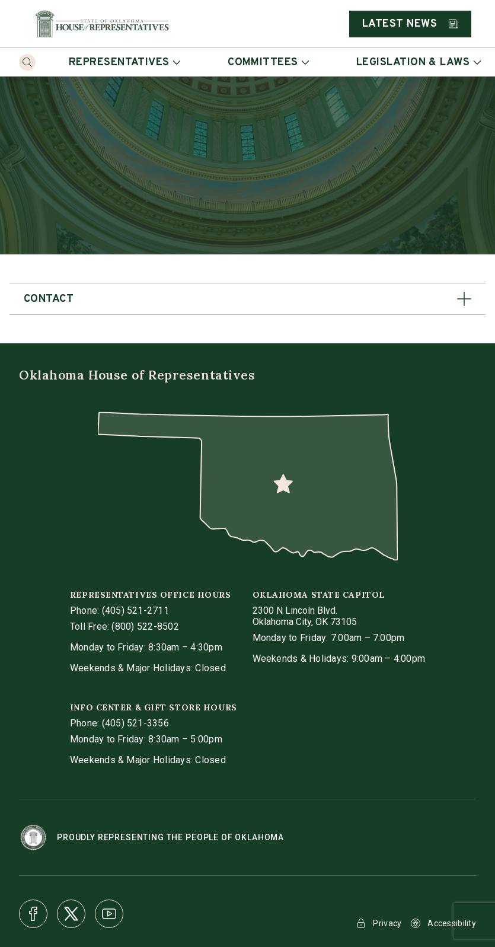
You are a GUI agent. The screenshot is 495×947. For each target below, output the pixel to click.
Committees (268, 62)
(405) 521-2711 (135, 610)
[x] (71, 914)
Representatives (124, 62)
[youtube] (109, 914)
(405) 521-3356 (135, 723)
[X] (71, 914)
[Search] (27, 62)
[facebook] (33, 914)
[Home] (102, 23)
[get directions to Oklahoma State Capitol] (305, 616)
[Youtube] (109, 914)
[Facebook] (33, 914)
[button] (247, 298)
